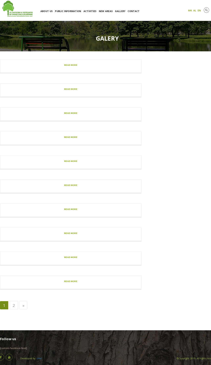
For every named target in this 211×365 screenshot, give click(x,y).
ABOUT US (46, 11)
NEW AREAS (106, 11)
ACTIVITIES (90, 11)
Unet (39, 358)
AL (194, 10)
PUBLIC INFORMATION (68, 11)
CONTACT (133, 11)
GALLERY (120, 11)
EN (199, 10)
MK (190, 10)
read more (70, 65)
